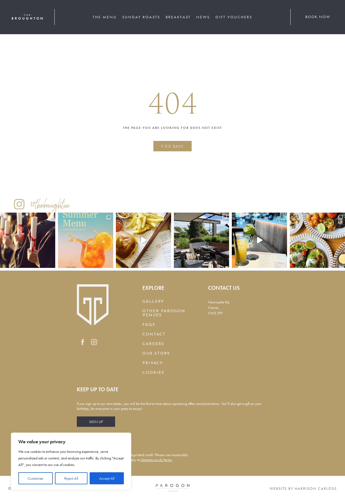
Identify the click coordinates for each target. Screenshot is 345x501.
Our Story (156, 354)
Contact (154, 334)
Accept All (107, 478)
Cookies (153, 373)
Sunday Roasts (141, 17)
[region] (71, 461)
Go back (172, 146)
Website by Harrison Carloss (303, 488)
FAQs (148, 325)
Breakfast (178, 17)
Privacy (152, 363)
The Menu (105, 17)
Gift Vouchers (233, 17)
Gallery (153, 302)
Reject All (71, 478)
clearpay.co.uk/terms (156, 459)
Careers (153, 344)
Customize (35, 478)
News (203, 17)
